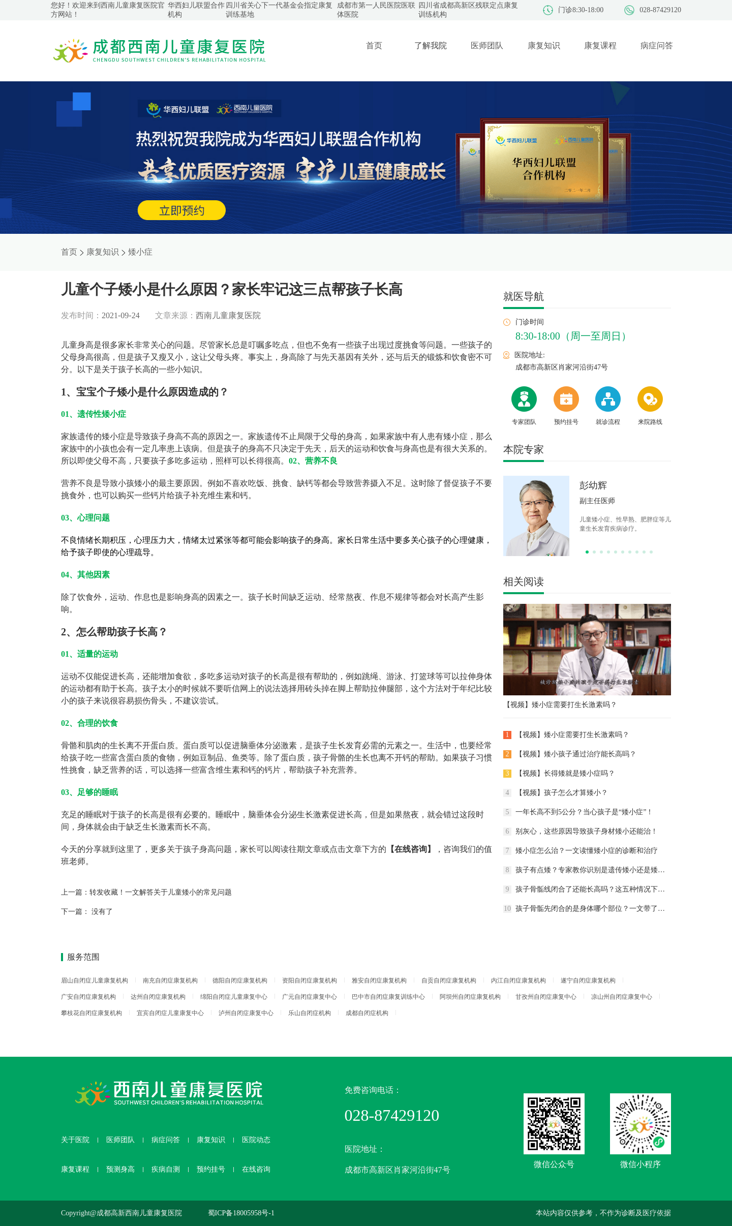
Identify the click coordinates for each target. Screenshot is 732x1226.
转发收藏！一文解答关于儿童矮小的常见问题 (160, 892)
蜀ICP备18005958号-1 (241, 1213)
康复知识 (102, 252)
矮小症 (140, 252)
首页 (69, 252)
